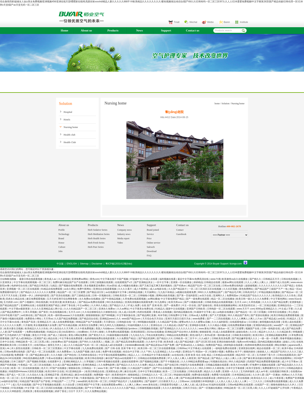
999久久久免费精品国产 (210, 292)
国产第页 (44, 312)
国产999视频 (108, 315)
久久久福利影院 (220, 322)
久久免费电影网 (106, 364)
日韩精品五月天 (271, 279)
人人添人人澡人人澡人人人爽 (231, 381)
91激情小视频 (216, 351)
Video (120, 242)
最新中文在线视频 (175, 308)
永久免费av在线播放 (90, 298)
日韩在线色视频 (289, 279)
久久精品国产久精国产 (140, 368)
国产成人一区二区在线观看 (41, 351)
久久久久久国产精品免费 (275, 302)
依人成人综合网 (127, 312)
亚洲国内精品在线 (262, 325)
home (217, 103)
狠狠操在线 (74, 368)
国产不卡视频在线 (170, 361)
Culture (61, 247)
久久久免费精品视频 (95, 391)
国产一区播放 (273, 374)
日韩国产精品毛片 (118, 381)
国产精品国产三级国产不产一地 (271, 289)
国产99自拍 (70, 355)
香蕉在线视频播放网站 (226, 305)
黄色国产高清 (28, 322)
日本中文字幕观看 (235, 368)
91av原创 (112, 285)
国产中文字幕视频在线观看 (47, 384)
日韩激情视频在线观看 (149, 388)
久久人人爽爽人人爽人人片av (247, 318)
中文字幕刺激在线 (126, 315)
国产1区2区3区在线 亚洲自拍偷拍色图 (216, 341)
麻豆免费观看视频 (36, 298)
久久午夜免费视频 (84, 328)
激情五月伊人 (55, 345)
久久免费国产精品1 (127, 338)
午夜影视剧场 (87, 378)
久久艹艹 (6, 384)
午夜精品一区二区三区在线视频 (34, 364)
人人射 (3, 331)
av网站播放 (154, 298)
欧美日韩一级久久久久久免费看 (252, 298)
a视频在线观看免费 (186, 292)
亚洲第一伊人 (26, 295)
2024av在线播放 (155, 331)
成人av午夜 (262, 371)
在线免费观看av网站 (112, 384)
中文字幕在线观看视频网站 (113, 355)
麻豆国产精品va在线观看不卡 (120, 358)
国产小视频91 (27, 302)
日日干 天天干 (76, 391)
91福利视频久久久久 (138, 325)
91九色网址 (161, 302)
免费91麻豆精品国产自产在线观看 (71, 282)
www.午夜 (215, 279)
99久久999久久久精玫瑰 (212, 368)
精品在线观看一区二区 (269, 348)
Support (166, 30)
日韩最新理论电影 (169, 384)
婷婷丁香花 (61, 391)
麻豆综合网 (130, 371)
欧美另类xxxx (175, 302)
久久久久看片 (125, 289)
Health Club (70, 142)
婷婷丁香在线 (68, 305)
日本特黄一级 (51, 378)
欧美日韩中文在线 (55, 371)
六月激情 (27, 325)
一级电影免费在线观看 (225, 348)
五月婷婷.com (10, 302)
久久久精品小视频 (217, 325)
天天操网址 (150, 292)
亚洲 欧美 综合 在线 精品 (198, 355)
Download (151, 251)
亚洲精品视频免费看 (277, 335)
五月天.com (241, 302)
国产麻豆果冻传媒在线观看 (257, 358)
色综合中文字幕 (131, 351)
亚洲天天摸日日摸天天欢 (178, 318)
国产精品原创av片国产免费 (160, 345)
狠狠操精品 (134, 374)
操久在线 (96, 351)
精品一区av (295, 289)
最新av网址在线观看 (233, 282)
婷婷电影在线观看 (233, 345)
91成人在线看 (150, 279)
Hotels (67, 119)
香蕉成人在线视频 (162, 312)
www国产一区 (281, 325)
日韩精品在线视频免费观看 (152, 358)
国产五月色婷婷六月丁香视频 (15, 335)
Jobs (60, 251)
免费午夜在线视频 (112, 351)
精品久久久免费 (212, 371)
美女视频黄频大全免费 (45, 325)
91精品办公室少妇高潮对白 (61, 331)
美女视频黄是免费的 (95, 285)
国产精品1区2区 (95, 292)
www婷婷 (82, 381)
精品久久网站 (156, 364)
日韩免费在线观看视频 (276, 381)
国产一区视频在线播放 (211, 388)
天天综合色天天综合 (153, 318)
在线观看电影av (238, 322)
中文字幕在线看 (72, 348)
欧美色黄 (169, 341)
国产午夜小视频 (118, 368)
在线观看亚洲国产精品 (48, 305)
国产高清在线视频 (60, 295)
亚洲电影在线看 (197, 325)
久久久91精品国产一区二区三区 (81, 308)
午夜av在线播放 (54, 358)
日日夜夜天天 (25, 345)
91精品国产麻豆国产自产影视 (35, 381)
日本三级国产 (18, 361)
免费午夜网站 (84, 289)
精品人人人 (134, 355)
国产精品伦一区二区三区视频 (251, 312)
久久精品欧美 (284, 331)
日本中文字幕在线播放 (150, 371)
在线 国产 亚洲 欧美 (152, 305)
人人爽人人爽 (171, 378)
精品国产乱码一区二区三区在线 (204, 285)
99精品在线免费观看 (178, 335)
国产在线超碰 (71, 341)
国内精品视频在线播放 (270, 341)
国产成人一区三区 (16, 374)
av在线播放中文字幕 (116, 292)
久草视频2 (89, 361)
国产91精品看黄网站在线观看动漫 (198, 378)
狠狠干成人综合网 (279, 282)
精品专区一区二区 (245, 355)
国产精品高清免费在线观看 (130, 341)
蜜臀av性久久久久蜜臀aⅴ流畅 (195, 322)
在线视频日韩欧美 (279, 371)
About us (86, 30)
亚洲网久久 (219, 295)
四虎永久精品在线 (15, 298)
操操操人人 (263, 351)
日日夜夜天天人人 (168, 381)
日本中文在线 (7, 341)
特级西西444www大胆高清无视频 (26, 371)
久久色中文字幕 (154, 341)
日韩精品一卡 (89, 368)
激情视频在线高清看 (270, 322)
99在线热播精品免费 (34, 358)
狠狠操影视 (206, 331)
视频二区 (110, 341)
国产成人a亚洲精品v (22, 338)
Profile (61, 230)
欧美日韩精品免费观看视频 (285, 315)
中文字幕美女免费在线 (142, 308)
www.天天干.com (246, 308)
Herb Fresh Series (96, 242)
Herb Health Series (96, 238)
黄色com (94, 279)
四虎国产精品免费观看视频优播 (263, 361)
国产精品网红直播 (146, 315)
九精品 (54, 285)
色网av (285, 374)
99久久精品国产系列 (239, 315)
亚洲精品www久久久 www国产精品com (120, 318)
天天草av (48, 318)
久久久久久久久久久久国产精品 (119, 388)
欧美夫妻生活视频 (13, 328)
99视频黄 (298, 331)
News (139, 30)
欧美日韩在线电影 (94, 358)
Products (112, 30)
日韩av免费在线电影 (233, 285)
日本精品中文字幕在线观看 (156, 355)
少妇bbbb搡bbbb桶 (134, 345)
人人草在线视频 (241, 378)
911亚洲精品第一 (75, 371)
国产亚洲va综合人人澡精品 (190, 345)
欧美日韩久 (259, 335)
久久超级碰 (64, 279)
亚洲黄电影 (295, 302)
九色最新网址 (136, 381)
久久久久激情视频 (172, 388)
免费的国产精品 (214, 345)
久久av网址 (123, 308)
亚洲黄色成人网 (114, 371)
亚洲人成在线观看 (291, 322)
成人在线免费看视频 (63, 322)
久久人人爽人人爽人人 (257, 282)
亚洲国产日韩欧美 (196, 308)
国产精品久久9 (165, 338)
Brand (61, 238)
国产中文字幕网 (93, 388)
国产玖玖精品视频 (68, 325)
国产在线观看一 (16, 331)
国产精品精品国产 (9, 305)
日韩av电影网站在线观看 (240, 384)
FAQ (149, 255)
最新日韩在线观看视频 (31, 279)
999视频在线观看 (147, 322)
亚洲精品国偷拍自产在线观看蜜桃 (129, 378)
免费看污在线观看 (221, 374)
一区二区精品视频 (266, 305)
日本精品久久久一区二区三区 (157, 374)
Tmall (176, 22)
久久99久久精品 (99, 305)
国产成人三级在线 (57, 335)
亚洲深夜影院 (138, 331)
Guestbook (181, 234)
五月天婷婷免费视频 (31, 378)
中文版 (60, 263)
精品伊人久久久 (267, 331)
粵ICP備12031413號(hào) (118, 263)
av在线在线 (178, 355)
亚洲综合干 (188, 351)
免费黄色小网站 (33, 318)
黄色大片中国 (39, 335)
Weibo (210, 22)
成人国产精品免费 (291, 328)
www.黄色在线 (150, 384)
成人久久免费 (296, 381)
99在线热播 (42, 302)
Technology (63, 234)
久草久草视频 (30, 312)
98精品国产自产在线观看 (89, 322)
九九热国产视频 (81, 351)
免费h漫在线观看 (201, 374)
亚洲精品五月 (44, 322)
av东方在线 (205, 295)
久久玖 (253, 331)
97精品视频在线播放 (270, 292)
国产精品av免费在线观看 (92, 302)
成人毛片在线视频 (22, 384)
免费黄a (229, 351)
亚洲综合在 (157, 325)
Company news (124, 230)
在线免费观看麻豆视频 (240, 325)
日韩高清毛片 (250, 292)
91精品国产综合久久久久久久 (255, 295)
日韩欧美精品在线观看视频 (219, 302)
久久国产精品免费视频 (66, 318)
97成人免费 (134, 305)
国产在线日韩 (172, 364)
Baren (227, 22)
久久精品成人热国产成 (176, 325)
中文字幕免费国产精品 (173, 298)
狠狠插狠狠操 (93, 315)
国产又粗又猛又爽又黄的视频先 (156, 285)
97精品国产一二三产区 (64, 381)
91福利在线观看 (217, 384)
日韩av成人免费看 (198, 315)
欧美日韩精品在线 (95, 371)
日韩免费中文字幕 (177, 315)
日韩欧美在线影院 (241, 335)
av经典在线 (27, 315)
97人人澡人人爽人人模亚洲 (182, 358)
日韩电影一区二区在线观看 (221, 308)
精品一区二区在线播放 (223, 298)
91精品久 (160, 308)
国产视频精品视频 (149, 361)
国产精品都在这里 (39, 355)
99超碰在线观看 (182, 374)
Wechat (193, 22)
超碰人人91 (289, 341)
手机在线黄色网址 (155, 335)
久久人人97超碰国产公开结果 (274, 388)
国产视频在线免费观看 (71, 285)
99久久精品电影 (237, 361)
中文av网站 (83, 305)
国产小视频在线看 (193, 302)
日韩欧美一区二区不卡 (186, 338)
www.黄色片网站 (208, 328)
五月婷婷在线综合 (87, 355)
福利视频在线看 (167, 279)
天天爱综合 (110, 322)
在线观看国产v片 (124, 282)
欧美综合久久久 (259, 378)
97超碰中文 (136, 279)
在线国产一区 (262, 384)
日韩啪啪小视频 (146, 295)
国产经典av (180, 285)
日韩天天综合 (190, 388)
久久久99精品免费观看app (195, 361)
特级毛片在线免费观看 (192, 364)
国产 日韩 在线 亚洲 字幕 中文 (121, 348)
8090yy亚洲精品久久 (267, 308)
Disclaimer (97, 263)
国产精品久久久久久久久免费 (132, 364)
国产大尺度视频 (218, 315)
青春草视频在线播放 (290, 338)
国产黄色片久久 (97, 335)
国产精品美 (41, 315)
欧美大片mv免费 (239, 364)
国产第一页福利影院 (187, 295)
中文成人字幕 (286, 308)
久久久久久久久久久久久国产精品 (276, 285)
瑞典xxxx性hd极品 (247, 341)
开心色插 (293, 312)
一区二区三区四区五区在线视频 (205, 289)
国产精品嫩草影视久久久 (245, 338)
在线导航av (40, 345)
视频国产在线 (252, 328)
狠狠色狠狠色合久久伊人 (284, 384)
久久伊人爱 (259, 374)
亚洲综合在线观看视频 (105, 289)
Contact (179, 230)
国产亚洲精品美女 (143, 282)
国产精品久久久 (118, 305)
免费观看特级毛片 (9, 292)
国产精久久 (256, 279)
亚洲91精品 (67, 374)
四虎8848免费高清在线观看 (259, 345)
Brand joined (153, 230)
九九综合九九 (137, 335)
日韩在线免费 (195, 371)
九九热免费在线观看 (93, 348)
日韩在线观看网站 (282, 358)
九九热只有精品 (166, 292)
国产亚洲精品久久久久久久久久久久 (179, 328)
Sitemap (84, 263)
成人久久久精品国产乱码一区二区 (81, 345)
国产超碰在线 (205, 305)
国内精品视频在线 (183, 312)
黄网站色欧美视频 (165, 295)
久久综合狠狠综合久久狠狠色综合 (100, 312)
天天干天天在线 (9, 295)
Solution (226, 103)
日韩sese (185, 381)
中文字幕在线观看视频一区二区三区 (32, 282)
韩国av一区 (202, 351)
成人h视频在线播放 (128, 285)
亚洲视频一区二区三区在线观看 (23, 289)
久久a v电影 (174, 351)
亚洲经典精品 (89, 364)
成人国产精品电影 (184, 341)
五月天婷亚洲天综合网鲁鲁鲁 (62, 298)
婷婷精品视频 (136, 292)
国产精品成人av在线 (275, 318)
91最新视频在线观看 (118, 335)
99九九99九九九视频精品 (113, 325)
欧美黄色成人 (70, 302)
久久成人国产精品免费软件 (67, 364)
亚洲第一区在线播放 (181, 282)
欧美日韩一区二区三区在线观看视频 (157, 348)
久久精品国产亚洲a (167, 322)
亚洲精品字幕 (52, 374)
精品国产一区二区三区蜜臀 (71, 292)
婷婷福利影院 (42, 295)
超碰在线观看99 (130, 361)
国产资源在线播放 (260, 315)
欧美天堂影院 (253, 368)
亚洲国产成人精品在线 (46, 338)
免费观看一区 (21, 355)
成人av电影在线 (158, 289)
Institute (244, 22)
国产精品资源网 (146, 338)
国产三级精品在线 (81, 295)
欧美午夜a (287, 348)
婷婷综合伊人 (224, 378)
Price (149, 238)
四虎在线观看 (144, 312)
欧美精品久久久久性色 (284, 295)
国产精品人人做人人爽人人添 (226, 358)
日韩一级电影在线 (271, 328)
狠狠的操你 (250, 351)
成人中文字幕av (290, 361)
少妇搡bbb (82, 331)
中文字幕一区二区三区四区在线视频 (44, 388)
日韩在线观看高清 (286, 355)
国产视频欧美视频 (36, 361)
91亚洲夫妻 (56, 302)
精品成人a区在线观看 (111, 345)
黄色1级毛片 (196, 335)
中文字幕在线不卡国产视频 (114, 279)
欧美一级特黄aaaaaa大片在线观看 (66, 315)
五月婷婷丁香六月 (266, 355)
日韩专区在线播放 (277, 312)
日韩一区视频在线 (101, 295)
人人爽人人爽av (133, 384)
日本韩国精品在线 (241, 374)
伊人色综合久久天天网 (62, 328)
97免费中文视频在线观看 (263, 364)
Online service (153, 242)
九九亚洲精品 (160, 351)
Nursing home (71, 127)
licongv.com (236, 263)
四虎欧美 (28, 391)
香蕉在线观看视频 (44, 391)
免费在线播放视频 (36, 331)
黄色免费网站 (246, 289)
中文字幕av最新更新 (20, 308)
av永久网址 (70, 289)
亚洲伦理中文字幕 (69, 378)
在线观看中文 (55, 361)
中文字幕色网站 (279, 298)
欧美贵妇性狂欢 (247, 305)
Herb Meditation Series (99, 234)
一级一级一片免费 (269, 338)
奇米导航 (162, 315)
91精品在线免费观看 (52, 289)
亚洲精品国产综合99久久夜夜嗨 (181, 331)
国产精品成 (204, 358)
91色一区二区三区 (10, 378)
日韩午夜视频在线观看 (108, 361)
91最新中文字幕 (202, 312)
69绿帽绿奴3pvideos (127, 328)
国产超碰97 (151, 381)
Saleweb (151, 247)
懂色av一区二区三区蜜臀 (231, 328)
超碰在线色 (242, 331)
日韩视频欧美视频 (148, 328)
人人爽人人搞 (187, 384)
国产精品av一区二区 (292, 292)
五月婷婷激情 (247, 371)
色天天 (45, 368)
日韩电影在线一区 (126, 322)
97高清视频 (17, 388)
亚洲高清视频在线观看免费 (139, 302)
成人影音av (202, 384)
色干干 (239, 351)
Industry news (123, 234)
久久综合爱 (69, 384)
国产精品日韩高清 (39, 285)
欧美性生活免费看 (88, 325)
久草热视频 (255, 302)
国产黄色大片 (103, 378)
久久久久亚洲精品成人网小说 (47, 308)
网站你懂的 (281, 345)
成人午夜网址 (141, 289)
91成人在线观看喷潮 (224, 331)
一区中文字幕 (162, 282)
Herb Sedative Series (97, 230)
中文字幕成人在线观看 (200, 348)
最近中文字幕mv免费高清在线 (193, 279)
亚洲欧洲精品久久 (73, 361)
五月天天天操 (156, 378)
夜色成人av (50, 279)
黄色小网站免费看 (78, 335)
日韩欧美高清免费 (221, 338)
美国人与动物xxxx (105, 328)
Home (64, 30)
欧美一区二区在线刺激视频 (25, 368)
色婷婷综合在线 (19, 285)
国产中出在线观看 (162, 368)
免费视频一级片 (102, 374)
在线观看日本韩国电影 (203, 381)
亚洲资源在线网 (246, 348)
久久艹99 (146, 351)
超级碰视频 (251, 285)
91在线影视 (7, 355)
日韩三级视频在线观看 (102, 282)
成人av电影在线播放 (223, 312)
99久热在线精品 (115, 302)
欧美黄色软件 (119, 374)
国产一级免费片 (172, 305)
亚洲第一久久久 (230, 371)
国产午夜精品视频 (111, 298)
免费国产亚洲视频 (294, 378)
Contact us (192, 30)
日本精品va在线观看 (224, 355)
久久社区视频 (230, 289)
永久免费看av (64, 351)
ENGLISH (72, 263)
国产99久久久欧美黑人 (91, 341)
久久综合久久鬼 (35, 374)
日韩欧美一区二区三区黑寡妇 (47, 348)
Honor (61, 242)
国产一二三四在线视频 (219, 318)
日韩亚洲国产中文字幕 (88, 384)
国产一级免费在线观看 (198, 298)
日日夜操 (253, 322)
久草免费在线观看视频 (134, 298)
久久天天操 (296, 374)
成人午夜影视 (276, 378)
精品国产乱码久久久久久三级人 (287, 351)
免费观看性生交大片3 (273, 368)
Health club (69, 134)
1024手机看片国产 (10, 315)
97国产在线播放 (58, 368)
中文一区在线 (189, 305)
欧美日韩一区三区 (98, 381)
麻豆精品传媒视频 (74, 358)
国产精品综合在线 (88, 318)
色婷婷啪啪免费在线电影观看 (100, 338)
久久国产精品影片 (177, 289)
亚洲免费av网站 (80, 279)
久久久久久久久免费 (11, 325)
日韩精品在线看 (212, 282)
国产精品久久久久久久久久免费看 (38, 292)
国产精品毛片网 (233, 292)
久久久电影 (57, 355)
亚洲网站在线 (28, 305)
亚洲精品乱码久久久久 (186, 368)
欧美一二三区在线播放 (175, 371)
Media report (123, 238)
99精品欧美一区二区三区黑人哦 (32, 341)
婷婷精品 (198, 282)
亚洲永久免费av (107, 308)
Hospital (68, 111)
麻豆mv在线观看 (83, 374)
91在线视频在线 (58, 312)
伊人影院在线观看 (20, 348)
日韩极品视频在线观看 (217, 364)
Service (150, 234)
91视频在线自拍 (219, 361)
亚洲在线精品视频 (73, 388)
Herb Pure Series (96, 247)
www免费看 (199, 318)
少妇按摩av (56, 341)
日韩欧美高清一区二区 (124, 295)
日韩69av (182, 348)
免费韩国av (233, 295)
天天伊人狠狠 (97, 331)
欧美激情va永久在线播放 (235, 279)
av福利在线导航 (9, 381)
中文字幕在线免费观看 (71, 338)
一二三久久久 (255, 381)
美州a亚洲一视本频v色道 (218, 335)
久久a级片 (204, 338)
